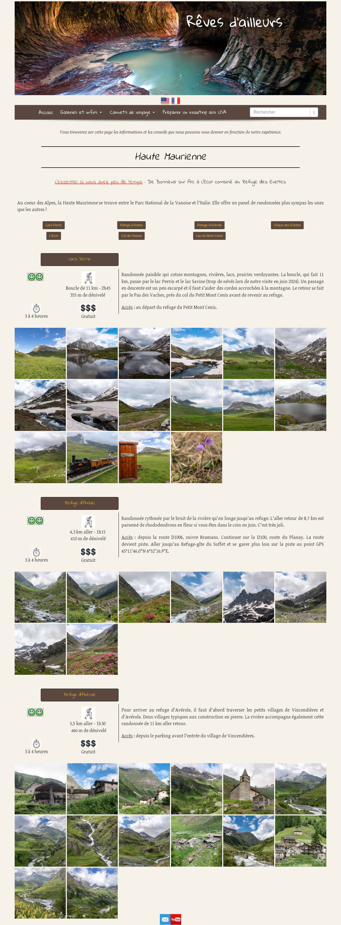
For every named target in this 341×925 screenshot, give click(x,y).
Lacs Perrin (54, 225)
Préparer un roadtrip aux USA (194, 112)
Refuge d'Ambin (131, 225)
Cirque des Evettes (287, 225)
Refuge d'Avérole (209, 225)
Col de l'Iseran (131, 236)
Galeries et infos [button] (81, 112)
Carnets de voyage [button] (132, 112)
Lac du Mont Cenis (209, 236)
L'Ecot (53, 236)
